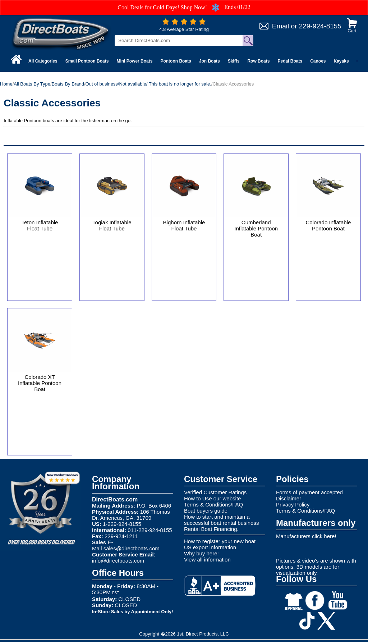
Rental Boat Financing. (211, 529)
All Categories (43, 61)
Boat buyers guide (205, 511)
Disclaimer (288, 498)
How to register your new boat (220, 541)
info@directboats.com (118, 561)
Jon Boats (209, 61)
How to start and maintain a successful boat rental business (221, 520)
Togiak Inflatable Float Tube (111, 225)
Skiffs (234, 61)
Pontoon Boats (175, 61)
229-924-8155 (320, 26)
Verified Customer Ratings (215, 492)
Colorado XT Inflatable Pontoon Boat (39, 383)
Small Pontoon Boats (87, 61)
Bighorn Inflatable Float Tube (184, 225)
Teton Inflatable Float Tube (40, 225)
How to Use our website (212, 498)
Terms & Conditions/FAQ (213, 504)
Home (6, 84)
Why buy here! (201, 553)
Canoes (318, 61)
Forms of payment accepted (309, 492)
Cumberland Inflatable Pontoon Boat (256, 228)
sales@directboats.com (132, 548)
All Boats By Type (32, 84)
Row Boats (258, 61)
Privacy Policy (292, 504)
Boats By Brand (68, 84)
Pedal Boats (289, 61)
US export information (210, 547)
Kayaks (341, 61)
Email (280, 26)
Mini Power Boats (134, 61)
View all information (207, 559)
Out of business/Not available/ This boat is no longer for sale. (148, 84)
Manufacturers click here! (306, 536)
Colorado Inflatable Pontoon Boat (328, 225)
